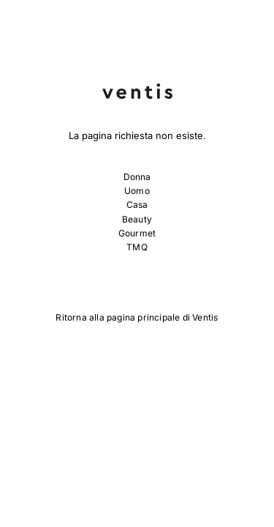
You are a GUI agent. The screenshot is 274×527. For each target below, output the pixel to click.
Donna (137, 176)
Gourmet (137, 233)
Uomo (137, 190)
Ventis (205, 317)
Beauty (137, 219)
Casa (137, 204)
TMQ (137, 247)
